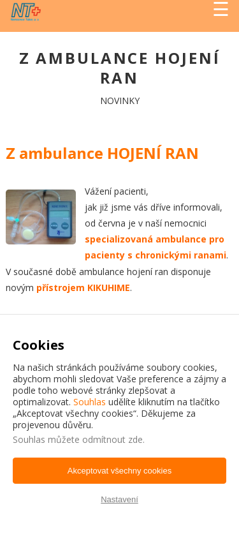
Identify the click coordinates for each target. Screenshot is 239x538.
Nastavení (119, 499)
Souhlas (89, 402)
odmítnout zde (112, 439)
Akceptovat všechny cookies (119, 470)
